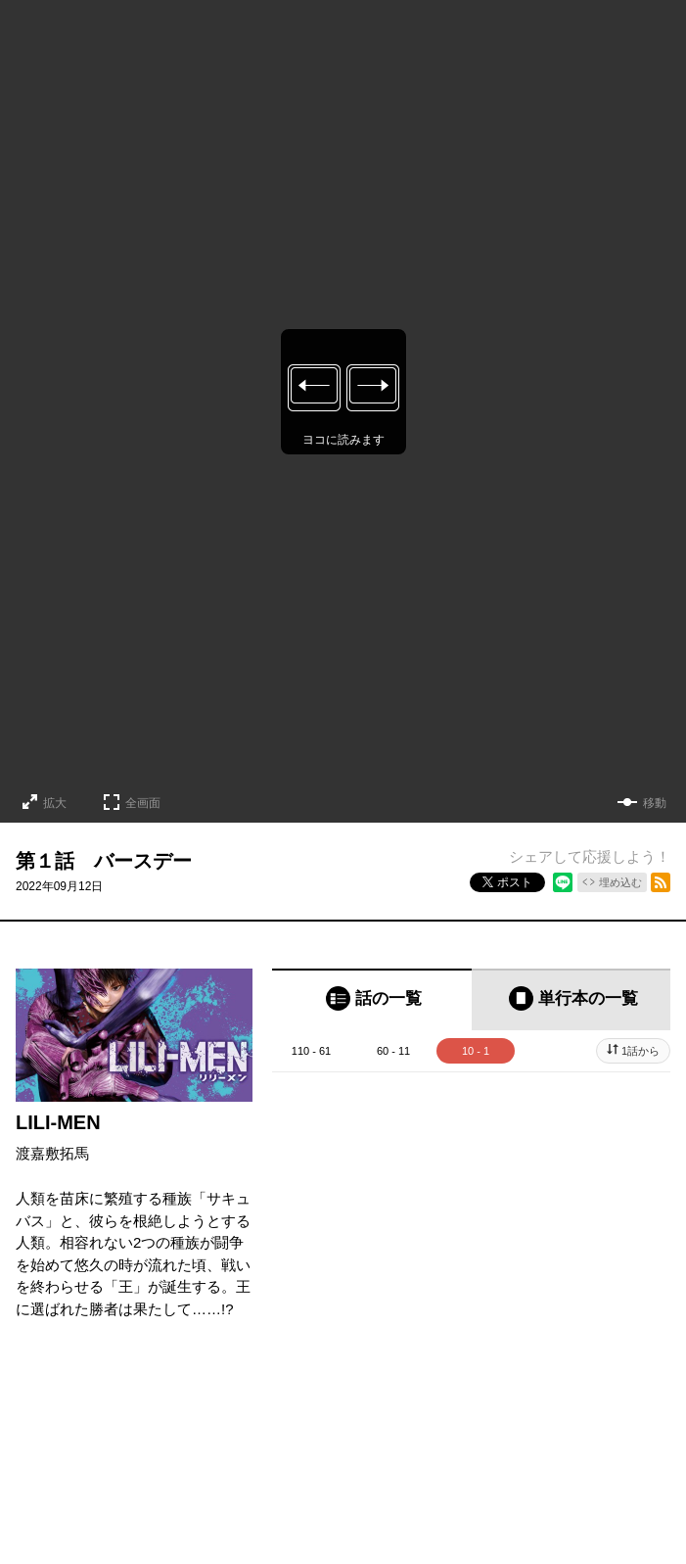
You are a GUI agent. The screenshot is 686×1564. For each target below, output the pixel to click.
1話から (640, 1051)
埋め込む (620, 882)
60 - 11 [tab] (393, 1051)
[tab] (372, 999)
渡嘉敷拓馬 (52, 1153)
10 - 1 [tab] (475, 1051)
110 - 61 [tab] (311, 1051)
